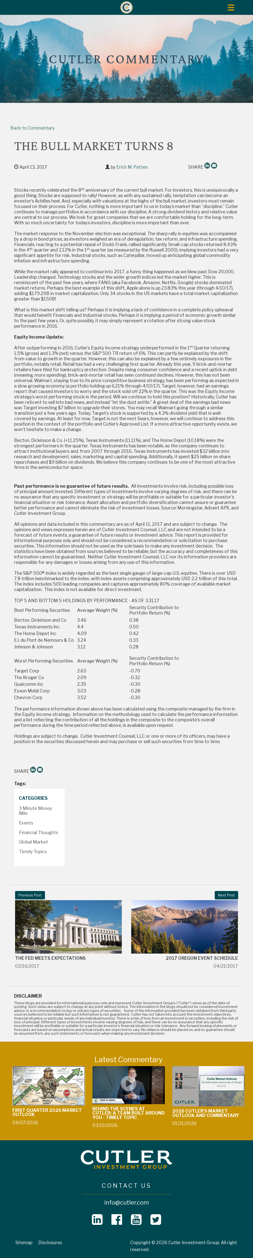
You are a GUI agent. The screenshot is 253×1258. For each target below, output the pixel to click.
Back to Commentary (32, 128)
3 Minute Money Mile (35, 811)
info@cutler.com (126, 1202)
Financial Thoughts (38, 832)
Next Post (226, 895)
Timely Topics (33, 851)
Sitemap (23, 1242)
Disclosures (50, 1242)
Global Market (33, 842)
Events (26, 822)
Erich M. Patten (132, 167)
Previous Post (30, 895)
